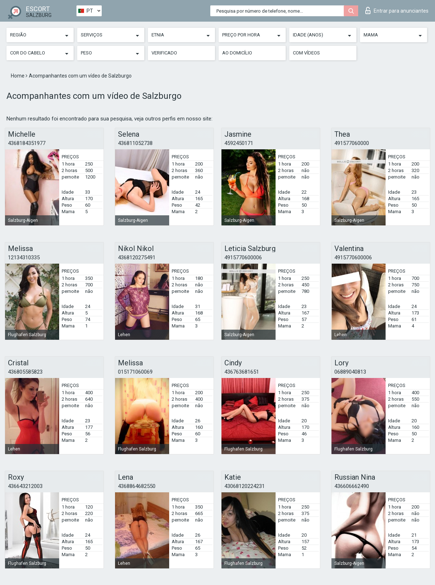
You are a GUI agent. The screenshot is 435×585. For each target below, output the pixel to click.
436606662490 (351, 486)
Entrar (397, 10)
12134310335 (24, 257)
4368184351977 (26, 143)
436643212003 (25, 486)
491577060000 (351, 143)
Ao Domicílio (237, 53)
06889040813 (350, 372)
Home (18, 76)
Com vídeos (306, 53)
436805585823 (25, 372)
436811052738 (135, 143)
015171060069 (135, 372)
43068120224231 (244, 486)
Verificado (164, 53)
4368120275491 (136, 257)
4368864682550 (136, 486)
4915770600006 (243, 257)
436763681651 (241, 372)
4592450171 (238, 143)
